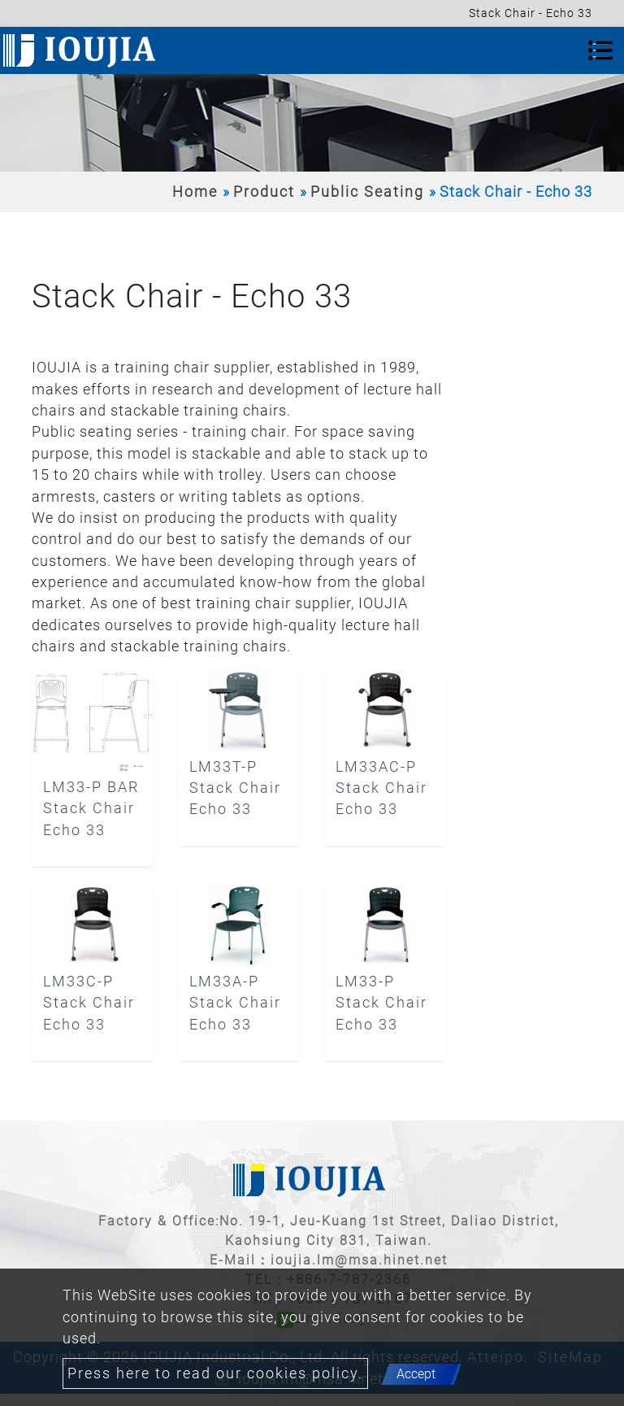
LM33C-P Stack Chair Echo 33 (89, 1003)
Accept (416, 1374)
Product (264, 192)
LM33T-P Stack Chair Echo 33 (235, 788)
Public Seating (367, 192)
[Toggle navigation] (600, 50)
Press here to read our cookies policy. (215, 1373)
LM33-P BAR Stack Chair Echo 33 (91, 808)
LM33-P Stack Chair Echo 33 (381, 1003)
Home (195, 192)
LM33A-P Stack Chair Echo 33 (235, 1003)
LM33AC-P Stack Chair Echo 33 (381, 788)
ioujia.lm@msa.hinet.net (359, 1260)
